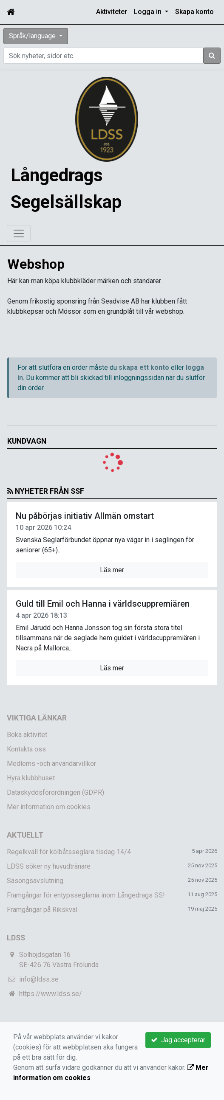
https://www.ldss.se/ (50, 994)
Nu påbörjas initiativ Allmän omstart (85, 516)
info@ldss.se (39, 979)
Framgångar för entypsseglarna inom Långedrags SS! (86, 895)
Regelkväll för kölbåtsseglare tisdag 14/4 (69, 852)
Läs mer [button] (112, 570)
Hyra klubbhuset (31, 778)
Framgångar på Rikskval (42, 910)
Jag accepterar (178, 1040)
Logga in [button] (148, 12)
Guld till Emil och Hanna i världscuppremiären (103, 604)
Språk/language (33, 36)
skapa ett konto (144, 367)
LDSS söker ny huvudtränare (49, 866)
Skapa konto (194, 12)
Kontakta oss (26, 749)
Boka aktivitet (27, 735)
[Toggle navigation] (19, 233)
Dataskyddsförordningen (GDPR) (55, 792)
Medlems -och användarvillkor (51, 764)
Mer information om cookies (49, 807)
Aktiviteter (111, 12)
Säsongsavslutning (35, 881)
